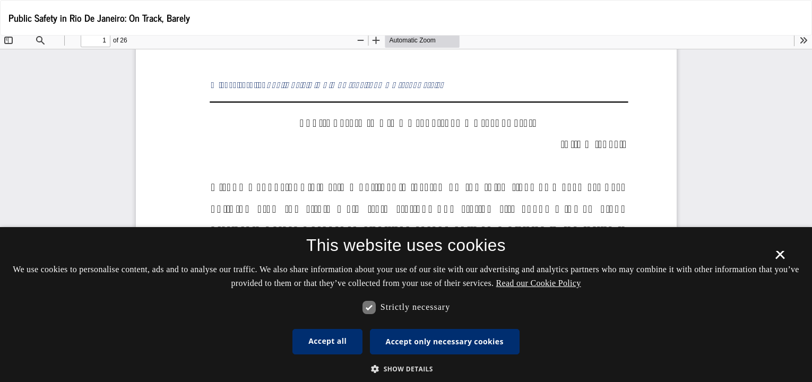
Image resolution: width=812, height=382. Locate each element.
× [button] (780, 258)
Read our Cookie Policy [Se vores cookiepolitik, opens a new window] (538, 283)
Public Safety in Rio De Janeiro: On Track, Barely (99, 17)
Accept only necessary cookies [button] (445, 341)
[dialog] (406, 304)
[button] (406, 368)
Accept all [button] (327, 341)
